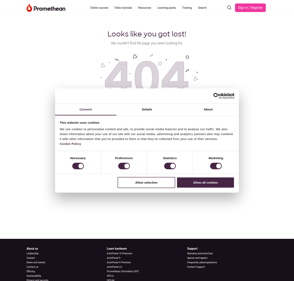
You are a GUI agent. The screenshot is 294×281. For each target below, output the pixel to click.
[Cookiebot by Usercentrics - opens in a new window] (216, 96)
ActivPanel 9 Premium (119, 262)
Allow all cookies (205, 182)
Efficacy (31, 271)
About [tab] (208, 109)
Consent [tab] (86, 109)
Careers (31, 258)
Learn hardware (117, 248)
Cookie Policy (70, 143)
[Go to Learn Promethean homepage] (46, 7)
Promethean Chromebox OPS (123, 271)
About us (32, 248)
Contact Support (196, 267)
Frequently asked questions (202, 262)
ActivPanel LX (114, 267)
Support (192, 248)
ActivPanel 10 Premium (119, 253)
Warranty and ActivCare (200, 253)
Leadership (33, 253)
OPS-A (110, 275)
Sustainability (34, 275)
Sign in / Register (250, 8)
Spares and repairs (197, 258)
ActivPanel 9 (113, 258)
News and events (36, 262)
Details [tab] (147, 109)
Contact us (32, 267)
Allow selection (146, 182)
